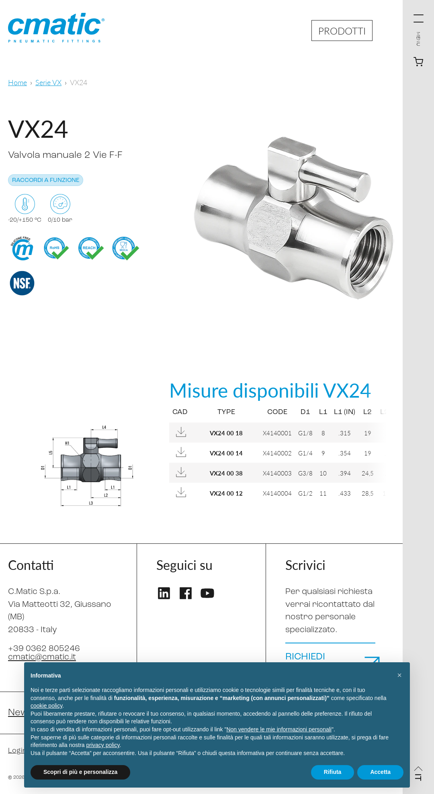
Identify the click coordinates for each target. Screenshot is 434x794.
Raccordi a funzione (45, 181)
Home (17, 82)
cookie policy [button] (46, 705)
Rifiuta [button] (333, 772)
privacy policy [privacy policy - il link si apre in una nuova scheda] (103, 745)
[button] (399, 675)
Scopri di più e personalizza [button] (80, 772)
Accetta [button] (380, 772)
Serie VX (48, 82)
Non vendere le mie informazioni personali (278, 729)
